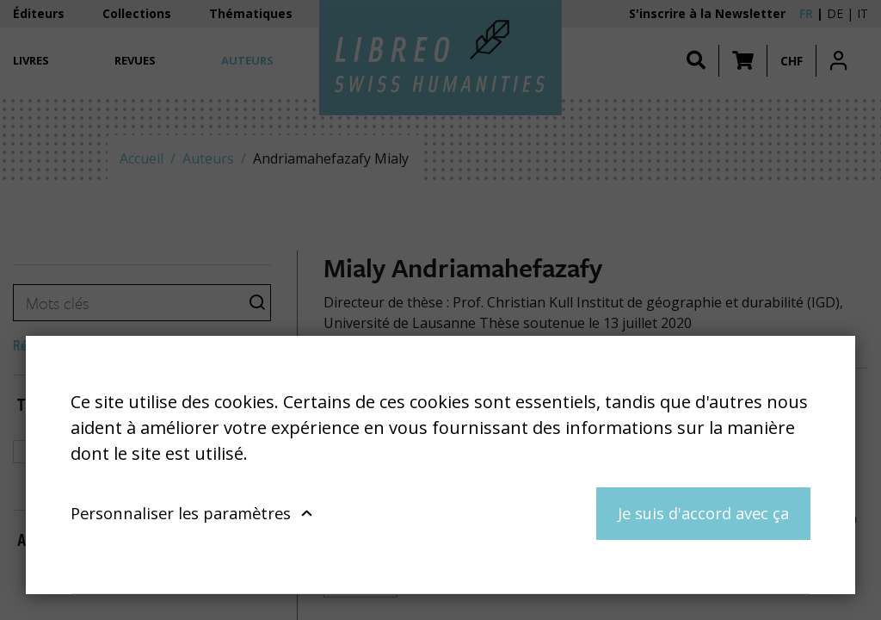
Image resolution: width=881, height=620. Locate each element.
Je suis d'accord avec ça (703, 513)
